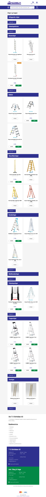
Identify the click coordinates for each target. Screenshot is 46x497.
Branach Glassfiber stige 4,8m (15, 174)
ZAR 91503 (15, 304)
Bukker (11, 95)
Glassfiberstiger (13, 156)
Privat (31, 3)
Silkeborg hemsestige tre (15, 398)
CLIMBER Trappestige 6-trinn (31, 363)
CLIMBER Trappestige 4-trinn (15, 363)
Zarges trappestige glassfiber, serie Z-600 (31, 201)
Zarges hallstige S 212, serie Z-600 (31, 233)
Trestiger (11, 379)
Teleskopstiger (13, 283)
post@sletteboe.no (12, 461)
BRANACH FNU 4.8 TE (15, 175)
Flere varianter (15, 55)
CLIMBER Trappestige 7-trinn (31, 337)
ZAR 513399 (15, 79)
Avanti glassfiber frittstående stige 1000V (31, 175)
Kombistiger (12, 215)
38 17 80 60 (11, 478)
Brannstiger (12, 36)
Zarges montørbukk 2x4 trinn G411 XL (15, 139)
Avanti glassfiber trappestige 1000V (15, 200)
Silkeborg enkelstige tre (30, 398)
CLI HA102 (15, 338)
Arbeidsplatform (14, 26)
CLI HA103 (15, 364)
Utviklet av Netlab (19, 496)
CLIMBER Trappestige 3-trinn (15, 337)
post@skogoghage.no (13, 479)
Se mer (11, 85)
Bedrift (34, 3)
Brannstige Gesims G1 (31, 54)
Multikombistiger (14, 274)
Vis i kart (11, 455)
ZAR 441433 (15, 140)
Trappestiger (12, 318)
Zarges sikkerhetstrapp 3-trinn (31, 113)
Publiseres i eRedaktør (26, 496)
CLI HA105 (30, 364)
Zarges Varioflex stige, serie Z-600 (31, 302)
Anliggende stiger (14, 17)
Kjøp (18, 85)
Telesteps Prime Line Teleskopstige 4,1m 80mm (15, 303)
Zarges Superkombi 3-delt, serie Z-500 (15, 260)
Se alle (11, 22)
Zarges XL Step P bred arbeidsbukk (15, 113)
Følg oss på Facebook (14, 464)
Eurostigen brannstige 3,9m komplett (15, 78)
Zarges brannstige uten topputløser (15, 54)
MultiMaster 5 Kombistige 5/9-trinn (15, 233)
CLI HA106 (30, 338)
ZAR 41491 (31, 114)
